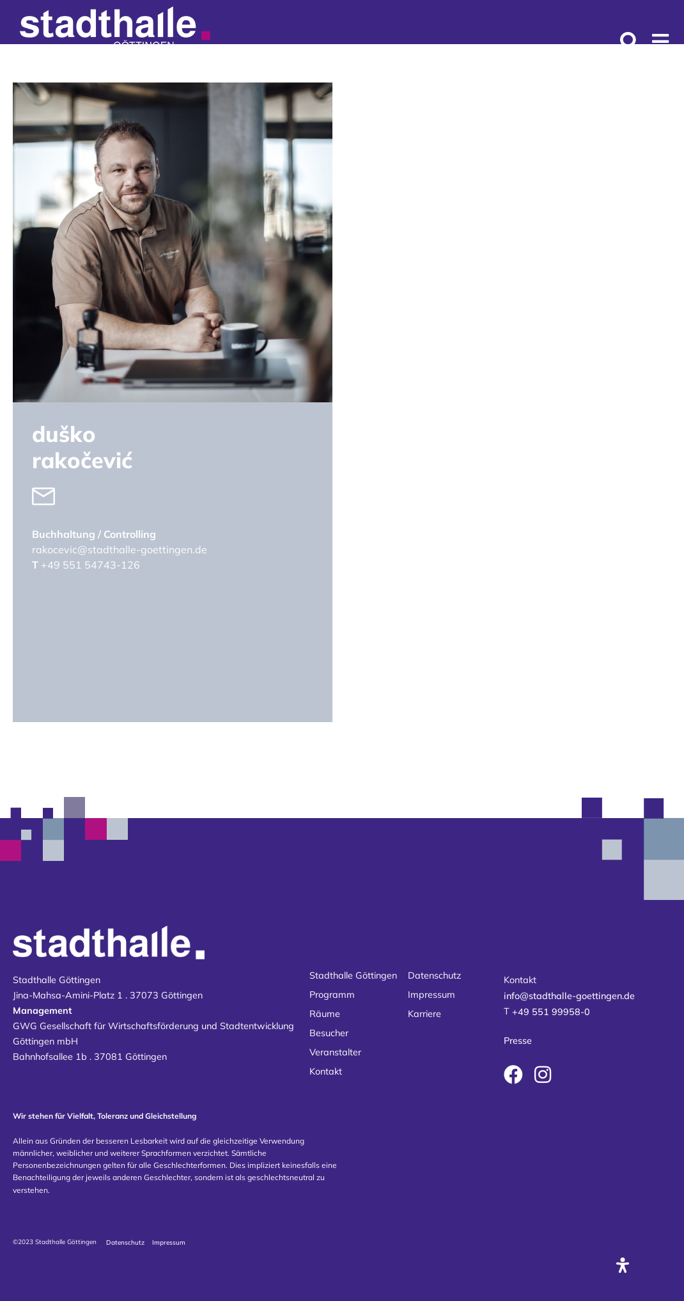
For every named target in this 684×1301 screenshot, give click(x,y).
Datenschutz (434, 975)
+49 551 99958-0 (551, 1012)
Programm (332, 994)
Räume (324, 1014)
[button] (660, 41)
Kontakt (325, 1071)
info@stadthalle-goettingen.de (569, 996)
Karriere (424, 1014)
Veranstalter (335, 1052)
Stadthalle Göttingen (353, 975)
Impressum (431, 994)
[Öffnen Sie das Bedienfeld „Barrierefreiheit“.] (622, 1265)
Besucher (328, 1033)
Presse (518, 1041)
